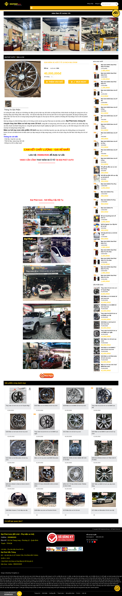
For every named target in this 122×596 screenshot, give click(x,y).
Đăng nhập (90, 3)
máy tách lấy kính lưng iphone (76, 587)
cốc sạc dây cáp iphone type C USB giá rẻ (14, 587)
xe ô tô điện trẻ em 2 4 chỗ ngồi (97, 576)
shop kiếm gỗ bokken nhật (97, 578)
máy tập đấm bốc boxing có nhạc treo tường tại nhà (58, 583)
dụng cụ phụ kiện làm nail (40, 578)
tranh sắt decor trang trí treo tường (32, 580)
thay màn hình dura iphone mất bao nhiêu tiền (74, 582)
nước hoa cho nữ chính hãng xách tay (10, 576)
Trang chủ (37, 593)
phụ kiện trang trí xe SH (49, 576)
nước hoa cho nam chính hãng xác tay (32, 576)
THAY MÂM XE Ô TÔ (46, 160)
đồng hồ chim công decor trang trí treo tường (54, 580)
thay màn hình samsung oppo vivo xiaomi (84, 583)
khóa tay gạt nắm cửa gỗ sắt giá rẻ (12, 580)
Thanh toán (60, 593)
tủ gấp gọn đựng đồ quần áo (26, 582)
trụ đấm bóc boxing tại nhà (36, 583)
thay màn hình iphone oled (94, 582)
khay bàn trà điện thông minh (25, 578)
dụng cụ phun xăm (76, 578)
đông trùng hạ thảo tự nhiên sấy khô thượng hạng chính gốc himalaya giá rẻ (47, 587)
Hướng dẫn (52, 593)
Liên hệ (84, 593)
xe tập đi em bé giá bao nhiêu (80, 576)
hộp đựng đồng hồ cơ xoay (9, 578)
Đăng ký (97, 3)
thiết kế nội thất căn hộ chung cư (43, 582)
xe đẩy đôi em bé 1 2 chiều (64, 576)
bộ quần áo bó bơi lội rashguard (20, 583)
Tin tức (78, 593)
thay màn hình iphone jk (108, 582)
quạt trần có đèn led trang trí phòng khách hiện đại (81, 580)
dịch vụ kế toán (57, 582)
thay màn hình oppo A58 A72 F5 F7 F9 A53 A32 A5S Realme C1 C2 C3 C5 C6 (46, 585)
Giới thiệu (44, 593)
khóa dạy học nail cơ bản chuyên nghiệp (59, 578)
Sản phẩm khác (70, 593)
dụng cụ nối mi (85, 578)
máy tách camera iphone (92, 587)
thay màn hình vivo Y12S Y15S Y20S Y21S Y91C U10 (83, 585)
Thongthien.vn (15, 573)
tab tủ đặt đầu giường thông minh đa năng (106, 580)
